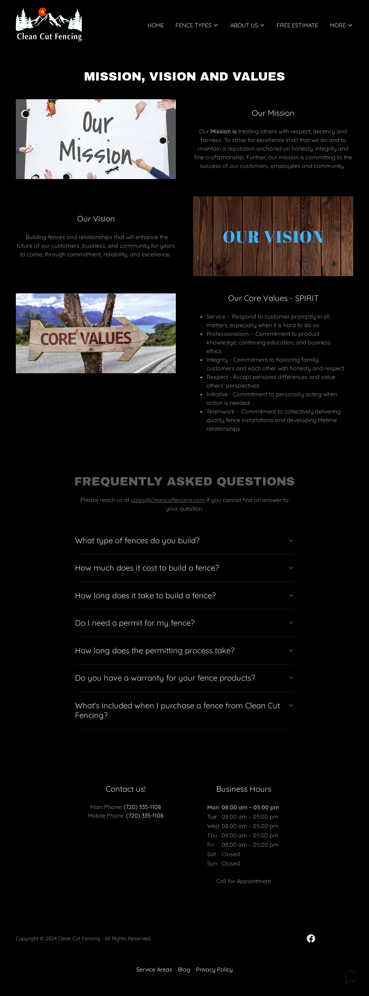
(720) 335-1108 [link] (142, 806)
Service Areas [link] (154, 969)
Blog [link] (184, 969)
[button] (197, 25)
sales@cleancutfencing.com (168, 499)
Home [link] (155, 25)
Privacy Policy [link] (214, 969)
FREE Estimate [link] (297, 25)
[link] (49, 23)
